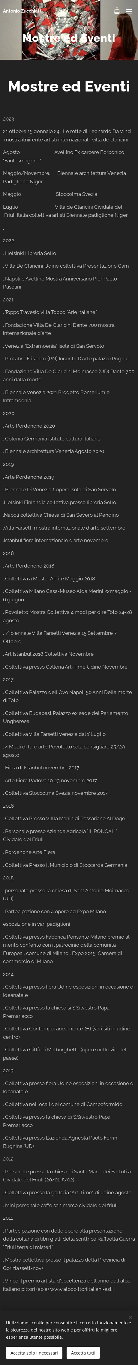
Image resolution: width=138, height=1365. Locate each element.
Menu (129, 11)
